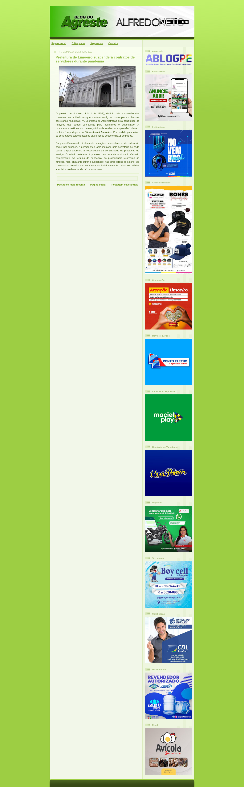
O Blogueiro (78, 43)
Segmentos (96, 43)
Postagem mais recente (71, 184)
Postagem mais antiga (125, 184)
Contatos (113, 43)
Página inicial (58, 43)
